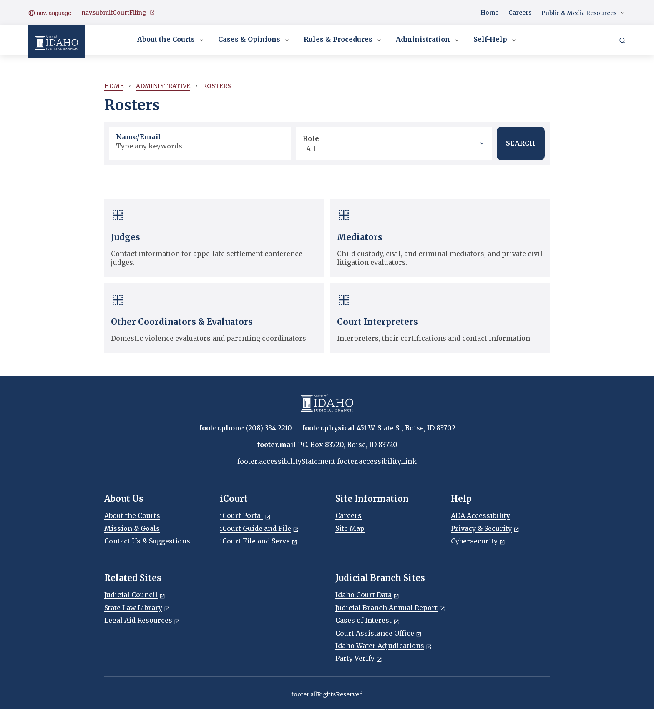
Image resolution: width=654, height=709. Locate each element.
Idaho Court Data (367, 595)
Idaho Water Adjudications (383, 645)
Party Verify (358, 658)
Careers (519, 12)
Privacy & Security (485, 528)
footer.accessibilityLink (377, 461)
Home (489, 12)
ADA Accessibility (480, 515)
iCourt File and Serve (258, 541)
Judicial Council (134, 595)
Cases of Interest (367, 620)
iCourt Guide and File (259, 528)
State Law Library (137, 607)
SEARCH (520, 143)
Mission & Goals (132, 528)
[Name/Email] (200, 146)
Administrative (163, 86)
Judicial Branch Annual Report (390, 607)
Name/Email (138, 136)
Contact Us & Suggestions (147, 541)
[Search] (622, 40)
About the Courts (171, 40)
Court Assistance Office (378, 633)
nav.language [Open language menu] (49, 12)
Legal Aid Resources (142, 620)
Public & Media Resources (583, 13)
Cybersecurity (478, 541)
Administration (428, 40)
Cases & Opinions (254, 40)
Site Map (350, 528)
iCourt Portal (245, 515)
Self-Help (495, 40)
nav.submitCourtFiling (118, 13)
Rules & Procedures (343, 40)
